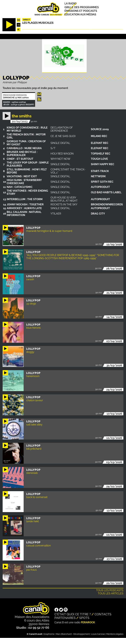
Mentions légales (114, 634)
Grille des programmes (81, 7)
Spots (84, 618)
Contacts (102, 614)
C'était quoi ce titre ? (72, 614)
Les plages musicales (37, 22)
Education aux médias (80, 14)
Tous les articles (110, 593)
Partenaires (65, 618)
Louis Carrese (98, 634)
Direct (26, 20)
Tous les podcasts (109, 590)
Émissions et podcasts (80, 10)
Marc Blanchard (64, 634)
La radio (70, 3)
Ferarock (88, 622)
